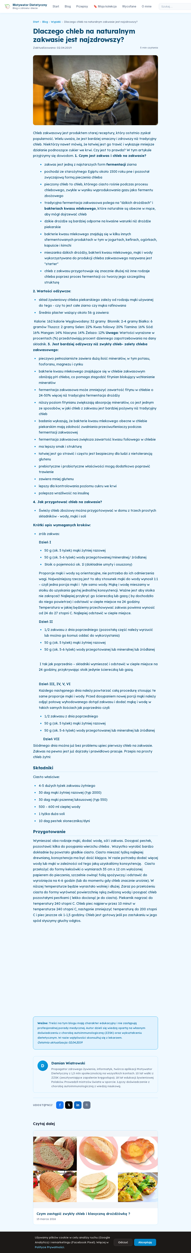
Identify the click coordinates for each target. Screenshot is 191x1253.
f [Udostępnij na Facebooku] (60, 1105)
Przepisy (82, 6)
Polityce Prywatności (49, 1247)
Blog (68, 6)
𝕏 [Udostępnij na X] (69, 1105)
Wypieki (56, 22)
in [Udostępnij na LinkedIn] (77, 1105)
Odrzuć (123, 1242)
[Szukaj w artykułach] (174, 6)
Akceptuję (145, 1242)
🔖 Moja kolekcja (105, 6)
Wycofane (129, 6)
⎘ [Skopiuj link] (87, 1105)
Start (56, 6)
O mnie (146, 6)
